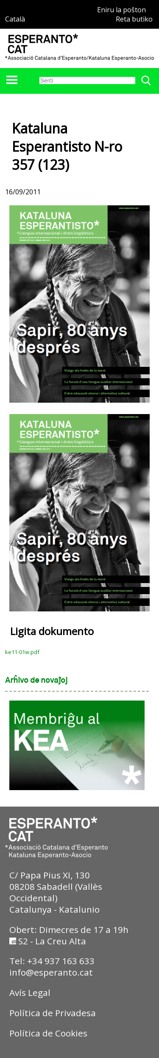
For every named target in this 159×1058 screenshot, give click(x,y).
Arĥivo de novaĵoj (36, 680)
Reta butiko (134, 19)
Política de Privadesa (52, 1013)
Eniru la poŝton (121, 9)
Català (15, 19)
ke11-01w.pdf (22, 652)
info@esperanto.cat (51, 972)
